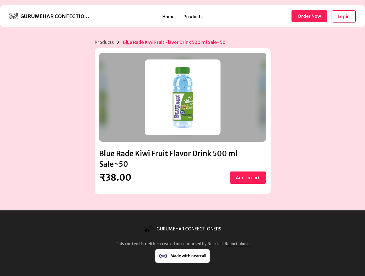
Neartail (215, 243)
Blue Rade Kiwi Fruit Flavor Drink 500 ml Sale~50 (174, 42)
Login (344, 16)
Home (168, 16)
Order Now (309, 16)
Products (193, 16)
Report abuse (237, 243)
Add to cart (248, 177)
